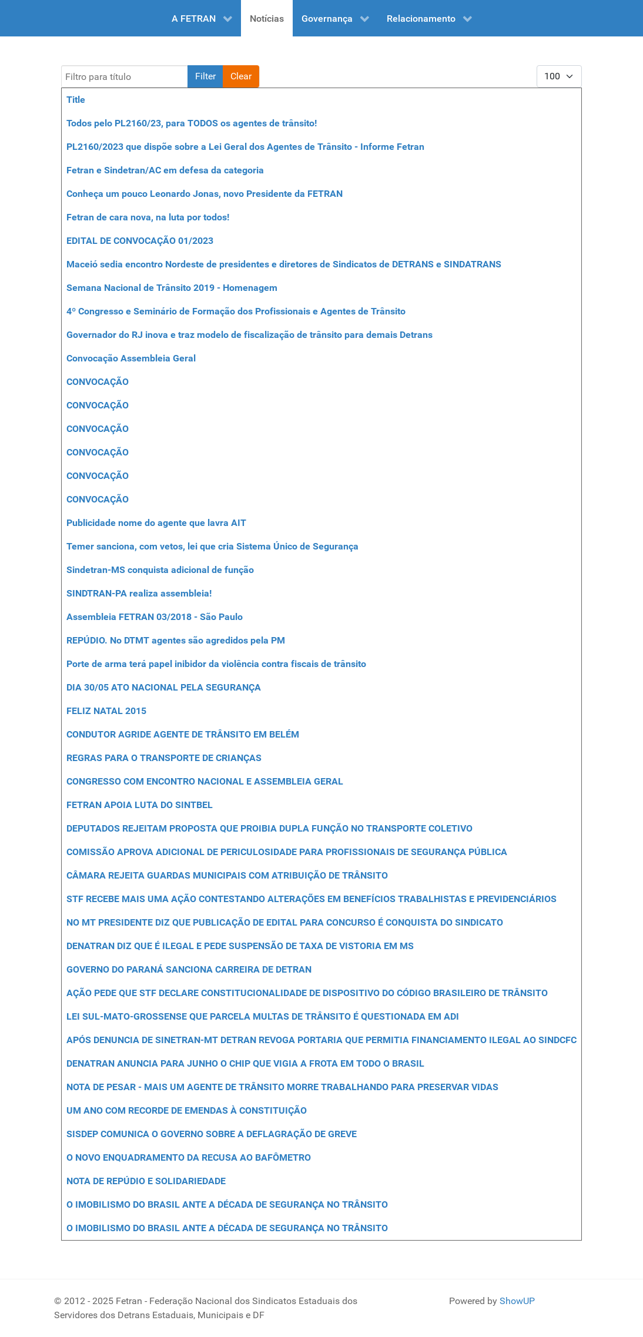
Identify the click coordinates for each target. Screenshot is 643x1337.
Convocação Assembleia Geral (131, 358)
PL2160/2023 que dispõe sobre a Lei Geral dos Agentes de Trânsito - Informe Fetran (245, 146)
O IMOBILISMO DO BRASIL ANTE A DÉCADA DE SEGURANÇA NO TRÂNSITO (227, 1204)
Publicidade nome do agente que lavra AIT (156, 522)
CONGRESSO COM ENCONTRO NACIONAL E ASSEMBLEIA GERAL (204, 781)
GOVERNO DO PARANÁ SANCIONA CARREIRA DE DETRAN (189, 969)
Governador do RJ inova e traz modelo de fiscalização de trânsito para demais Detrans (249, 334)
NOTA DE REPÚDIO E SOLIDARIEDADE (146, 1181)
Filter (205, 76)
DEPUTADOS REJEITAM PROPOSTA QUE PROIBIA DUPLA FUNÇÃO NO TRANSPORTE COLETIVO (269, 828)
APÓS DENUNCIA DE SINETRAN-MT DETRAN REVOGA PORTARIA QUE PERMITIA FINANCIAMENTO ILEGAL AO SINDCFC (321, 1040)
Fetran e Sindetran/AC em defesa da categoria (165, 170)
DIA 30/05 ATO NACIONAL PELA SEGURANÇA (163, 687)
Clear (241, 76)
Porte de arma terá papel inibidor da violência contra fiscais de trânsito (216, 663)
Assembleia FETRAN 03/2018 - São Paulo (154, 616)
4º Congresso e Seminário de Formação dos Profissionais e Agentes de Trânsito (236, 311)
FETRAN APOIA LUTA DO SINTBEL (139, 804)
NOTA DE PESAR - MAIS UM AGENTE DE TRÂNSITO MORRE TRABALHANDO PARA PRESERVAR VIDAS (282, 1087)
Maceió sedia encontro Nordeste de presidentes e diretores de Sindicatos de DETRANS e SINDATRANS (283, 264)
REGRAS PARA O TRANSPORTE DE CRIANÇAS (164, 757)
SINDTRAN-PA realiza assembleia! (139, 593)
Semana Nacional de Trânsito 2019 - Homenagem (171, 287)
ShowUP (517, 1300)
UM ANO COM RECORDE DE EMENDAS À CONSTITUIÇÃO (186, 1110)
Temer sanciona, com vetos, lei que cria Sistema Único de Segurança (212, 546)
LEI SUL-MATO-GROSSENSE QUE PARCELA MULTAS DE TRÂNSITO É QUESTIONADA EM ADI (262, 1016)
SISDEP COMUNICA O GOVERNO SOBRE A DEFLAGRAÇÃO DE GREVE (211, 1134)
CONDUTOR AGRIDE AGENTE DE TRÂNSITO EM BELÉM (182, 734)
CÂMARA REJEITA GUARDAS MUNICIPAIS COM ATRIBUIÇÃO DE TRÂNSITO (227, 875)
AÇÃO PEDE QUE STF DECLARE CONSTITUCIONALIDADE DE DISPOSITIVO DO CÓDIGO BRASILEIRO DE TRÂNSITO (307, 992)
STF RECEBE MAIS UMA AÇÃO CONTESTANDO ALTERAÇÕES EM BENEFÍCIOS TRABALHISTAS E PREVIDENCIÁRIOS (311, 898)
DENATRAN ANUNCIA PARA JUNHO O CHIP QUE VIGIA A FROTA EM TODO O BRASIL (245, 1063)
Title (75, 99)
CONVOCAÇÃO (97, 381)
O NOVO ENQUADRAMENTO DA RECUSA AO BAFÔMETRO (188, 1157)
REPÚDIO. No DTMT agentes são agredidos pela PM (175, 640)
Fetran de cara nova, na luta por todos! (149, 217)
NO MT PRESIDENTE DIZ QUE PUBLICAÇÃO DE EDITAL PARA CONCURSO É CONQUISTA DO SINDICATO (284, 922)
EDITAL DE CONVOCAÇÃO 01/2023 (139, 240)
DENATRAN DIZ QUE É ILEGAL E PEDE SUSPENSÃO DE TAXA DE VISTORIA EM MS (240, 945)
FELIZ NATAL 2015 (106, 710)
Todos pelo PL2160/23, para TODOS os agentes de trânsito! (191, 123)
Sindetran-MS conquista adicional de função (160, 569)
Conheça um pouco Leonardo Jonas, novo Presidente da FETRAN (204, 193)
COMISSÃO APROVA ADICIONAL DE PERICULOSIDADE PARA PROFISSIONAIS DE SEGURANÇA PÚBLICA (286, 851)
